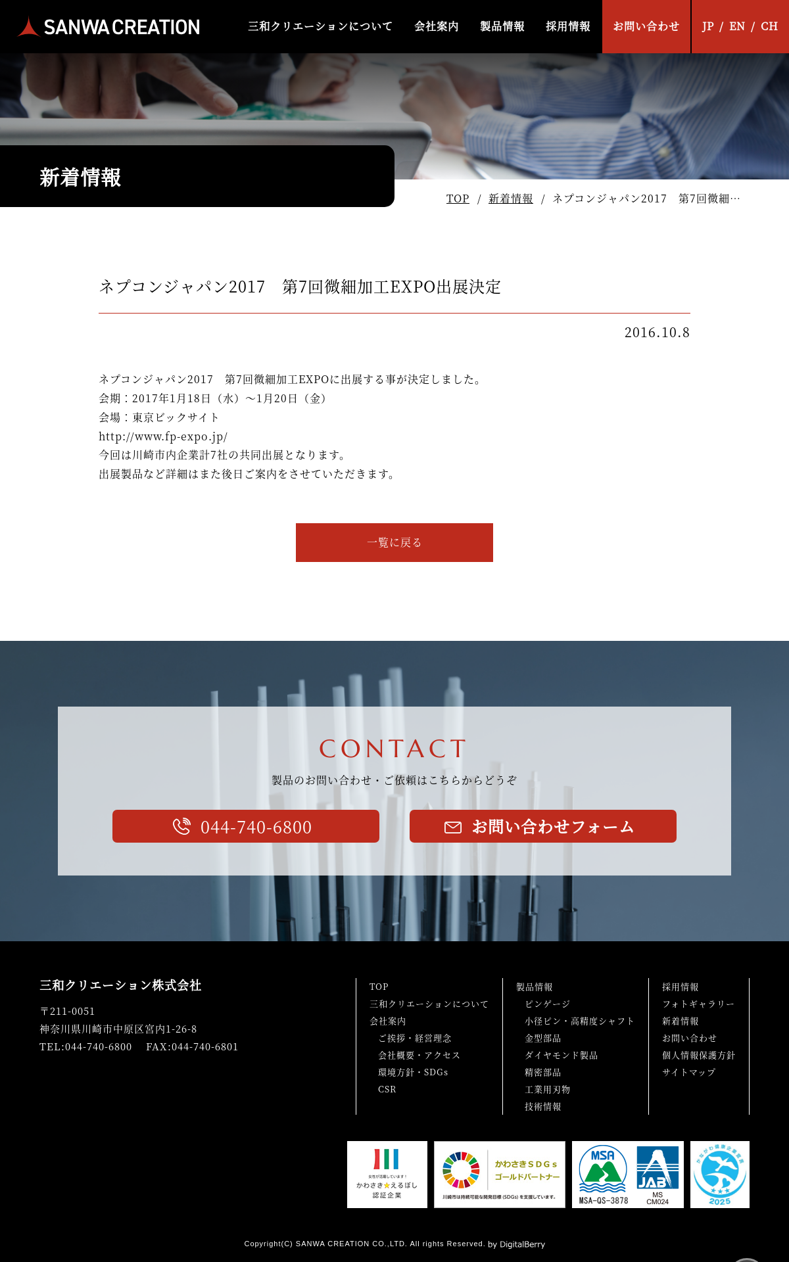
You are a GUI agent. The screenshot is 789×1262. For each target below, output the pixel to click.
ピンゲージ (548, 1003)
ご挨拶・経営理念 (415, 1037)
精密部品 (543, 1071)
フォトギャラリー (698, 1003)
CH (769, 26)
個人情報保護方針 (699, 1054)
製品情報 (502, 26)
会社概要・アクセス (419, 1054)
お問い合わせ (646, 26)
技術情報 (543, 1106)
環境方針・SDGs (413, 1071)
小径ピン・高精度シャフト (580, 1020)
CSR (387, 1089)
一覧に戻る (395, 541)
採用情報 (568, 26)
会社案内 (436, 26)
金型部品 (543, 1037)
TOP (457, 198)
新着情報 (511, 198)
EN (737, 26)
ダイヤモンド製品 (561, 1054)
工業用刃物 (548, 1089)
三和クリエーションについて (320, 26)
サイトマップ (689, 1071)
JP (708, 26)
